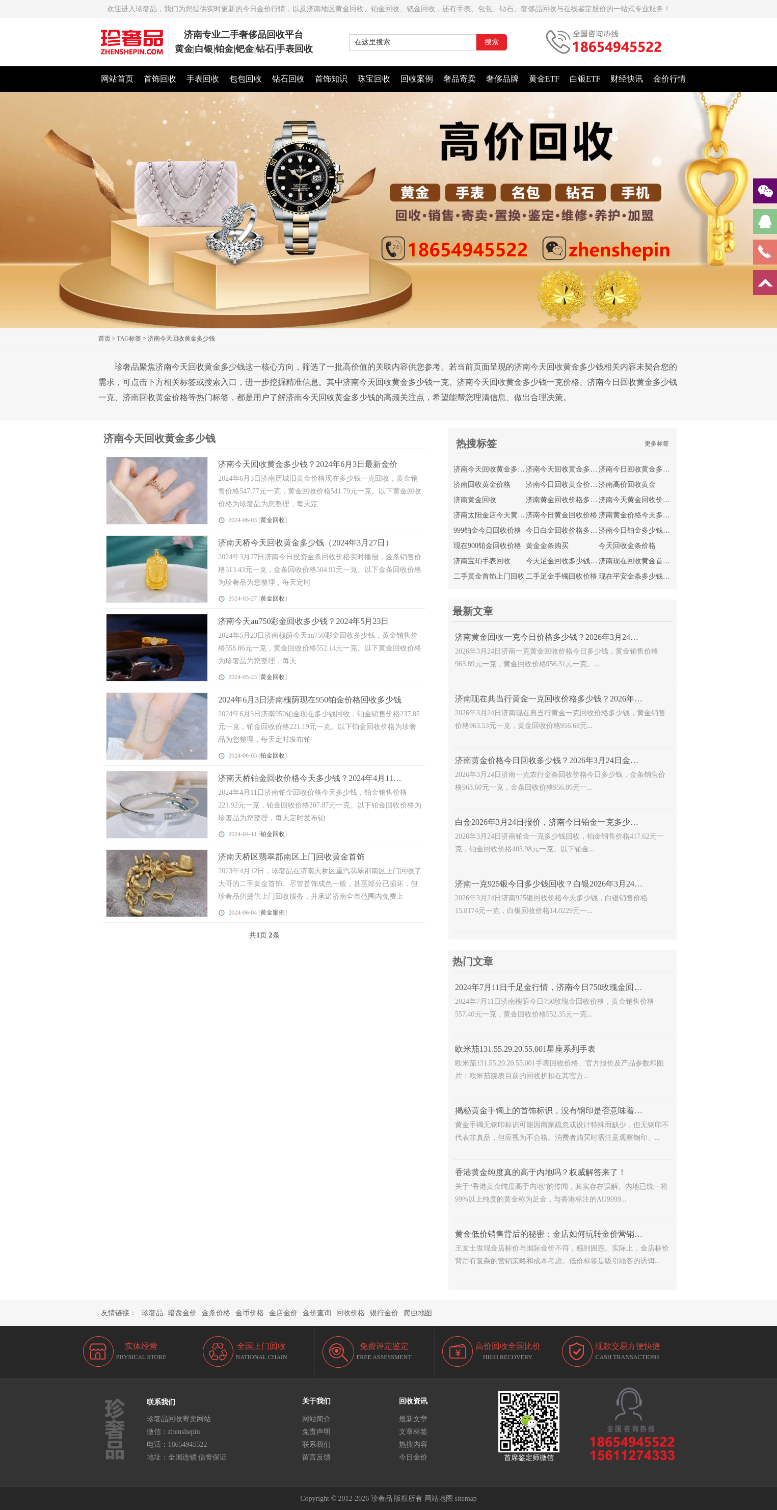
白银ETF (585, 78)
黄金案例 (272, 912)
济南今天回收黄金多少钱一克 (499, 469)
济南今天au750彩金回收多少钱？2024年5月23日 (303, 621)
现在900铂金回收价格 (487, 546)
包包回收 (245, 78)
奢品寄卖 (459, 78)
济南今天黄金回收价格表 (638, 500)
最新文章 (413, 1419)
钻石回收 (288, 78)
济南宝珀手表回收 (482, 561)
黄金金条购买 (547, 546)
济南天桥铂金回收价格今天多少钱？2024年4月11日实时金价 (326, 778)
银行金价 (384, 1313)
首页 (104, 338)
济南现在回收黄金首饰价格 (641, 561)
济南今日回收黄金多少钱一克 (645, 469)
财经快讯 (626, 78)
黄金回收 (272, 520)
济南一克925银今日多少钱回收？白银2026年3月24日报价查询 (565, 883)
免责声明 (316, 1432)
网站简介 (316, 1419)
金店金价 (283, 1313)
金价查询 (317, 1313)
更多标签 (657, 443)
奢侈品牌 (502, 78)
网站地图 (438, 1498)
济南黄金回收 (474, 500)
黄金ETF (544, 78)
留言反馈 (316, 1457)
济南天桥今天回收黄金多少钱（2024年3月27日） (305, 542)
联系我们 (316, 1444)
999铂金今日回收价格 (487, 530)
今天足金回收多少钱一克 (565, 561)
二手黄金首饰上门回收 (489, 576)
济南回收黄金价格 (482, 484)
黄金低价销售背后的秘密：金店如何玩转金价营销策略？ (557, 1234)
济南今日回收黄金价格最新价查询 (579, 484)
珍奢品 (152, 1313)
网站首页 (117, 78)
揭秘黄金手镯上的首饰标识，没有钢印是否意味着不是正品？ (565, 1110)
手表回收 (202, 78)
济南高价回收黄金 (627, 484)
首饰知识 (331, 78)
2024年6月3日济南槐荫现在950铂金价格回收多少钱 (309, 699)
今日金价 (413, 1457)
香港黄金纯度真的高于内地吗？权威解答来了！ (540, 1172)
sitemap (465, 1498)
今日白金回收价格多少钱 (565, 530)
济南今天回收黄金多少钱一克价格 (579, 469)
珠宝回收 (374, 78)
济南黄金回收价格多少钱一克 (572, 500)
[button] (388, 323)
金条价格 (216, 1313)
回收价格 (350, 1313)
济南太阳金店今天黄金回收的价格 (506, 515)
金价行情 (669, 78)
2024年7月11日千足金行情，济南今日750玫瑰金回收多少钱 (560, 987)
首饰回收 (160, 78)
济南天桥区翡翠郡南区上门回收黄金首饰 (291, 856)
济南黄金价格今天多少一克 (641, 515)
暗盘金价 (182, 1313)
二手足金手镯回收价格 (561, 576)
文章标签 (413, 1432)
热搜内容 (413, 1444)
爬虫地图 (418, 1313)
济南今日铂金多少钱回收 (638, 530)
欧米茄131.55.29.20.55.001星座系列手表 (525, 1049)
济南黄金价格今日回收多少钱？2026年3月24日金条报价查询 (563, 760)
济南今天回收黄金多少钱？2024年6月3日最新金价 (307, 464)
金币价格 (249, 1313)
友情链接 (115, 1313)
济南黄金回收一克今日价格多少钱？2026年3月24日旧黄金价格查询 (575, 637)
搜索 (492, 42)
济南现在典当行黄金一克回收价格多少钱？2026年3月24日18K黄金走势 (582, 698)
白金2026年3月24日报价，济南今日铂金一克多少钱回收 (555, 822)
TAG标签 (129, 338)
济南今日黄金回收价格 (561, 515)
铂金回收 (272, 755)
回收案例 (416, 78)
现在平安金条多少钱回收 (638, 576)
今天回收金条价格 (627, 546)
